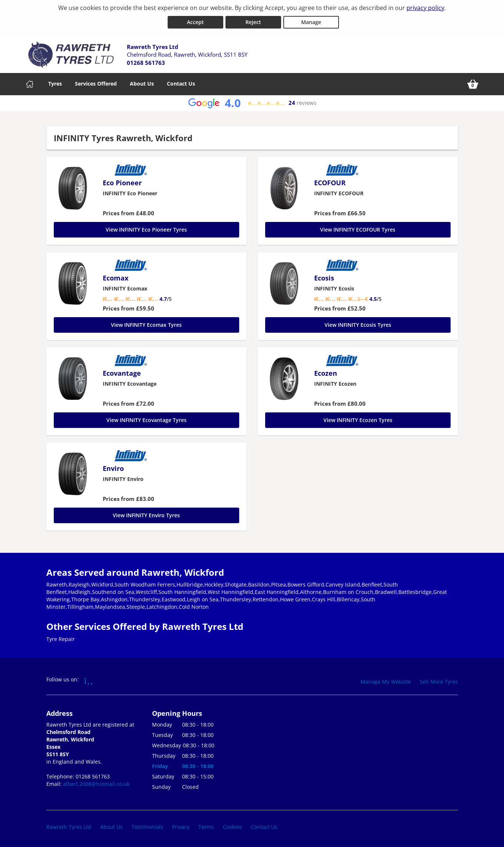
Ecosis (324, 277)
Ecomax (115, 277)
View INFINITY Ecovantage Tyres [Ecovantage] (146, 419)
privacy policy (425, 8)
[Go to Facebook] (88, 680)
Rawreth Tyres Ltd (68, 826)
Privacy (181, 826)
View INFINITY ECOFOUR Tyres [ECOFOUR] (357, 229)
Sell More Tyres (439, 681)
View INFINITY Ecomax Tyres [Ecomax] (146, 324)
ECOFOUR (330, 182)
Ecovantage (122, 372)
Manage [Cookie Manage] (311, 21)
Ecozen (325, 372)
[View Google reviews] (252, 103)
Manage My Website (385, 681)
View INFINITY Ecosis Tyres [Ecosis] (358, 324)
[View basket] (472, 84)
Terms (206, 826)
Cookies (232, 826)
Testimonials (147, 826)
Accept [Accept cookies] (195, 21)
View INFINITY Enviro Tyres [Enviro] (146, 514)
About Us (142, 83)
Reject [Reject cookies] (253, 21)
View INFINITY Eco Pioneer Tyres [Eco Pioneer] (146, 229)
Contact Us (181, 83)
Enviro (113, 468)
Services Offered (96, 83)
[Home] (29, 84)
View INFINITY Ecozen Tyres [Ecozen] (357, 419)
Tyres (55, 83)
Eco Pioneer (122, 182)
